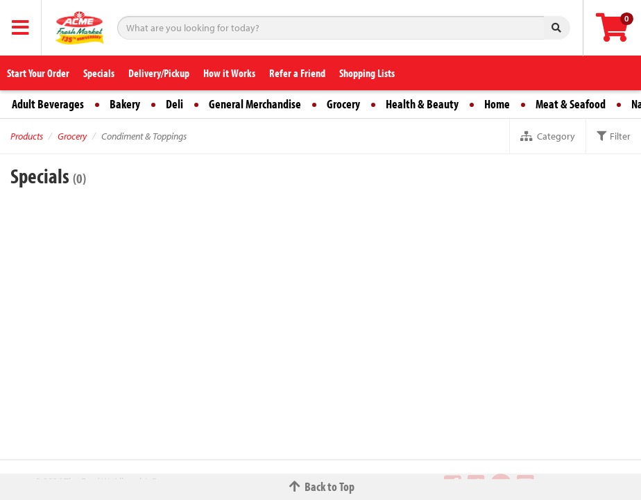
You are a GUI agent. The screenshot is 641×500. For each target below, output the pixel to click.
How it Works (229, 73)
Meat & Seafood (571, 104)
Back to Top (320, 486)
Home (497, 104)
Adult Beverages (48, 104)
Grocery (343, 104)
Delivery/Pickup (158, 73)
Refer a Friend (297, 73)
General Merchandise (255, 104)
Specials (98, 73)
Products (26, 136)
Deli (174, 104)
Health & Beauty (422, 104)
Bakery (125, 104)
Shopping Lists (367, 73)
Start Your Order (38, 73)
